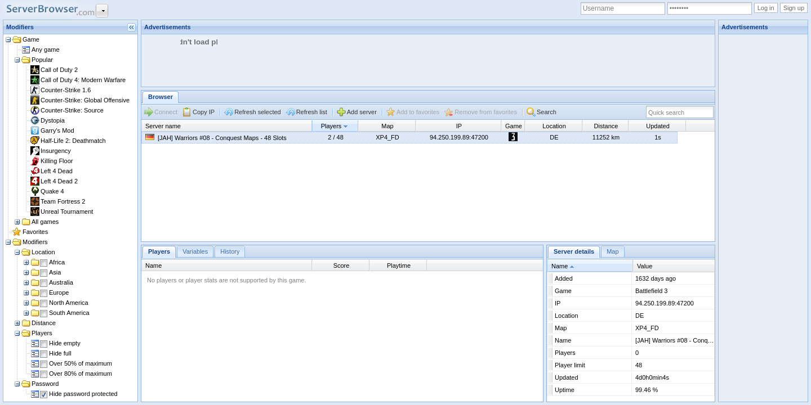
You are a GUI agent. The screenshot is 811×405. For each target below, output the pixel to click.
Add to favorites (417, 112)
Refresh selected (257, 112)
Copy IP (204, 112)
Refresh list (311, 112)
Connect (165, 112)
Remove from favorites (485, 112)
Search (546, 112)
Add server (362, 112)
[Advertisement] (346, 59)
